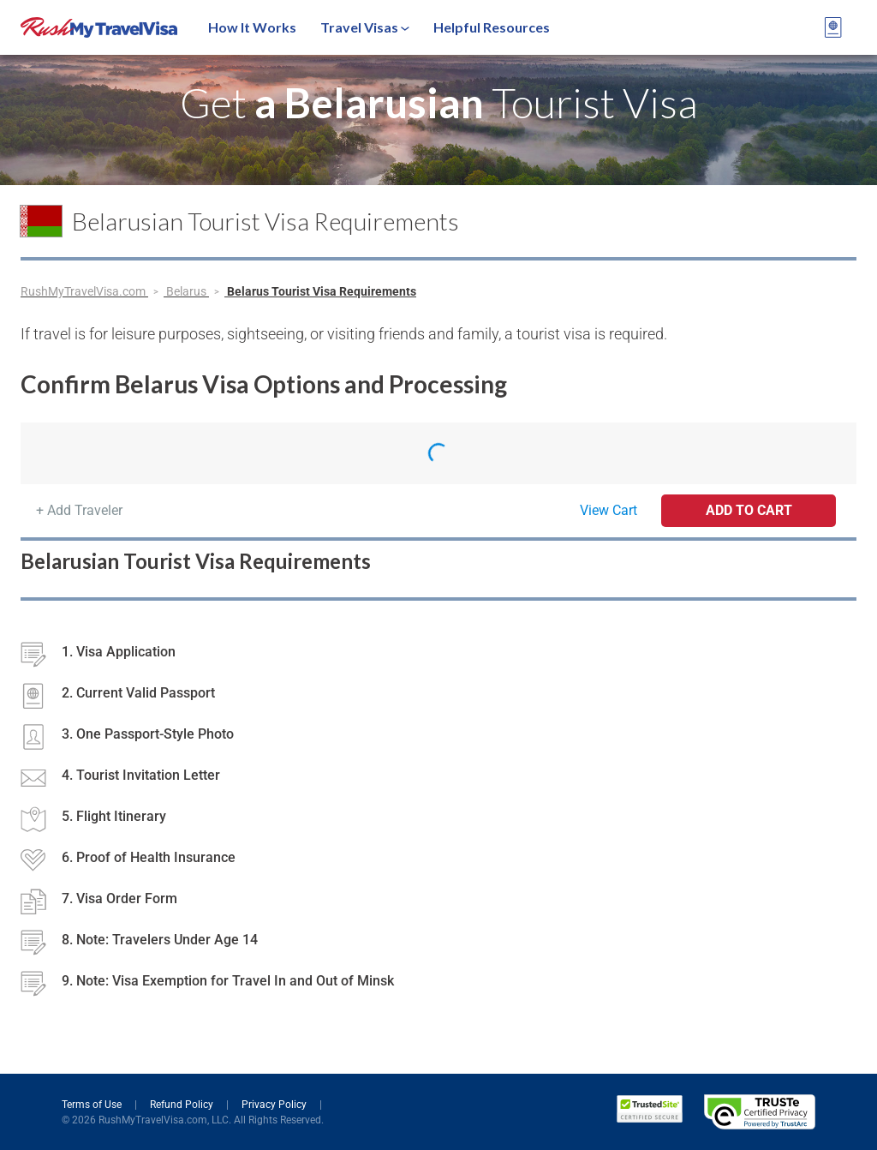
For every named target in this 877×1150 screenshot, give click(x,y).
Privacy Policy (275, 1105)
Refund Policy (183, 1105)
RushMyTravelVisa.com (84, 291)
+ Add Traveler (79, 510)
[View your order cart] (833, 27)
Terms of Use (93, 1105)
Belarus (187, 291)
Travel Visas (364, 27)
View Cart (608, 510)
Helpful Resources (491, 27)
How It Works (252, 27)
